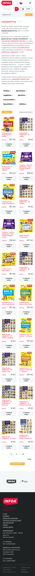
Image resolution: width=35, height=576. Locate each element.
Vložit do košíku (8, 145)
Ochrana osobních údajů (12, 520)
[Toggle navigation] (30, 3)
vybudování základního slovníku (13, 41)
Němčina (22, 95)
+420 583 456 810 (9, 508)
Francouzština (9, 100)
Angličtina (8, 95)
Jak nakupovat (8, 523)
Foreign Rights (8, 527)
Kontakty (6, 516)
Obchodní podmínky (10, 518)
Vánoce (29, 50)
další (29, 459)
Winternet (24, 572)
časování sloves (23, 48)
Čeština (7, 91)
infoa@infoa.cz (8, 510)
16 (23, 454)
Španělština (8, 104)
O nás (5, 514)
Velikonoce (5, 52)
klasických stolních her (20, 79)
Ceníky (5, 525)
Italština (23, 104)
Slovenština (21, 91)
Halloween (14, 52)
